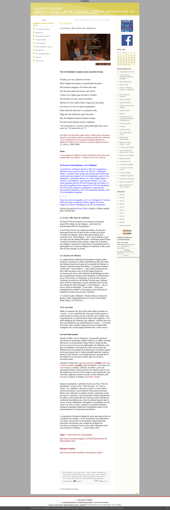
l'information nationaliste (42, 36)
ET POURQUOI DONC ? (42, 54)
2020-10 (121, 216)
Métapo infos (39, 33)
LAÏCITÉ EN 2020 (124, 130)
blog (120, 504)
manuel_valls (70, 478)
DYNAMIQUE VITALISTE (126, 72)
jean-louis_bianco (99, 476)
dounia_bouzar (67, 476)
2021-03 (121, 210)
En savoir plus (119, 508)
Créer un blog (81, 499)
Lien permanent (67, 474)
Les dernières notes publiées (85, 502)
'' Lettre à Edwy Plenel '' (79, 472)
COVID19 (122, 126)
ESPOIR (121, 114)
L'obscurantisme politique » (103, 20)
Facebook (77, 481)
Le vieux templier (40, 43)
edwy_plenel (75, 476)
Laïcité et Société (47, 8)
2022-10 (121, 195)
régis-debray (99, 478)
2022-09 (121, 198)
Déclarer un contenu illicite (56, 504)
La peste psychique (125, 173)
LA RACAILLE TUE (125, 161)
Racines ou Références (126, 182)
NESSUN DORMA (124, 158)
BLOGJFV (38, 57)
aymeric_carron (91, 474)
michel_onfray (78, 478)
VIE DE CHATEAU (40, 40)
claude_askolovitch (101, 474)
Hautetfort (89, 499)
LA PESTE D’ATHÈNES (126, 164)
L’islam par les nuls (125, 123)
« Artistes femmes (79, 20)
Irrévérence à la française (126, 179)
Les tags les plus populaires (101, 502)
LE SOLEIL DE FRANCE (126, 147)
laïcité (64, 478)
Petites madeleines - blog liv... (44, 47)
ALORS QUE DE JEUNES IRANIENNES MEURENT (126, 77)
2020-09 (121, 219)
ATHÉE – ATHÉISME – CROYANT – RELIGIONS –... (126, 89)
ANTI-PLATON (123, 85)
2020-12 (121, 213)
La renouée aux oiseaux (42, 29)
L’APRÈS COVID (124, 110)
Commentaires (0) (77, 474)
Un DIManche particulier (126, 176)
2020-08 (121, 222)
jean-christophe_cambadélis (86, 476)
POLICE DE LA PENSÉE (126, 155)
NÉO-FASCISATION (125, 82)
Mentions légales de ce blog (71, 504)
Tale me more (39, 61)
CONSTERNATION (125, 102)
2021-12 (121, 207)
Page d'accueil (89, 20)
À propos (43, 20)
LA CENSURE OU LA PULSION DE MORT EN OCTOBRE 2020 (126, 118)
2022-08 (121, 201)
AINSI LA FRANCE (125, 99)
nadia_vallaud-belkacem (89, 478)
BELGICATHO (39, 50)
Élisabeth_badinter (68, 481)
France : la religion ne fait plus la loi (95, 472)
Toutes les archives (125, 225)
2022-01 (121, 204)
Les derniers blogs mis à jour (69, 502)
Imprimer (103, 481)
